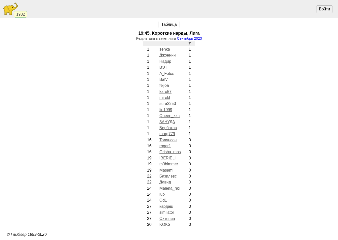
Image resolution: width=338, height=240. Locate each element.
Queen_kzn (169, 116)
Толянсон (168, 140)
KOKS (164, 224)
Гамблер (19, 234)
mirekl (164, 97)
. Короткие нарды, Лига (168, 33)
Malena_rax (169, 188)
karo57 (165, 92)
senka (164, 49)
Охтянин (167, 218)
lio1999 (165, 110)
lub (162, 194)
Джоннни (167, 55)
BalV (163, 79)
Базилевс (168, 176)
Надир (165, 61)
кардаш (166, 206)
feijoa (164, 85)
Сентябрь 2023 (189, 38)
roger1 (165, 146)
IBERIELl (167, 158)
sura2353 (167, 103)
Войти (324, 9)
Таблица (169, 24)
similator (166, 212)
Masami (166, 170)
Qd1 (163, 200)
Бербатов (168, 128)
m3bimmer (168, 164)
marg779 (167, 134)
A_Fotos (166, 73)
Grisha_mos (170, 152)
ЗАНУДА (167, 122)
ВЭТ (163, 67)
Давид (165, 182)
